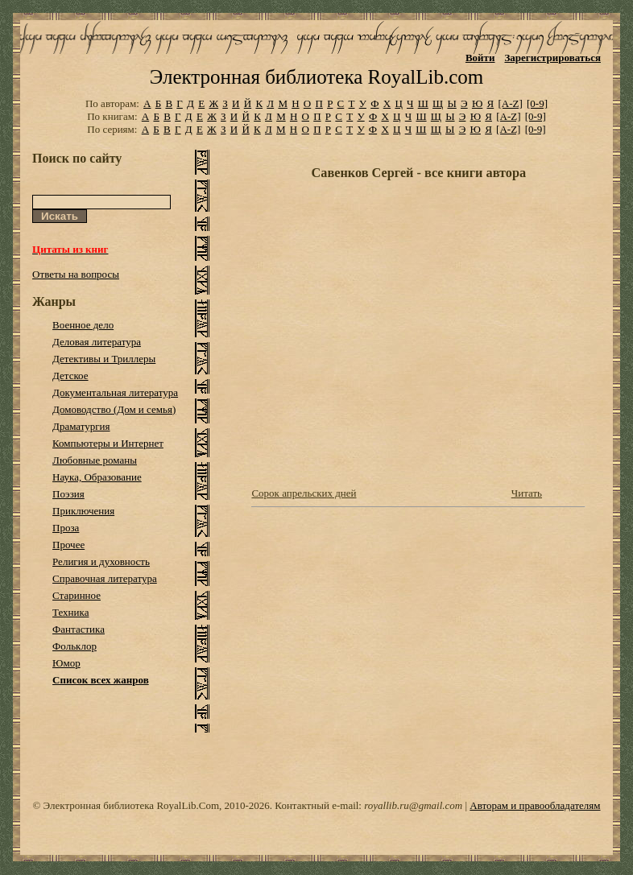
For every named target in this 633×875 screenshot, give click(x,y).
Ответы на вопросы (75, 274)
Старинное (76, 595)
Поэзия (68, 494)
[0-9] (537, 103)
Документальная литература (115, 392)
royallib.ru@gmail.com (413, 805)
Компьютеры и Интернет (107, 443)
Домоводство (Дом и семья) (114, 409)
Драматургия (81, 426)
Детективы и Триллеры (103, 359)
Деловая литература (96, 342)
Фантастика (78, 629)
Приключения (83, 511)
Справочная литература (104, 578)
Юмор (66, 663)
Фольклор (74, 646)
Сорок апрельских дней (303, 493)
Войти (480, 58)
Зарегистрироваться (552, 58)
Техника (70, 612)
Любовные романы (94, 460)
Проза (65, 528)
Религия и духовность (101, 561)
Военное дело (83, 325)
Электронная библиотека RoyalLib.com (316, 77)
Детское (70, 375)
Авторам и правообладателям (535, 805)
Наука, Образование (97, 477)
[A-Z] (510, 103)
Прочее (68, 545)
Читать (526, 493)
